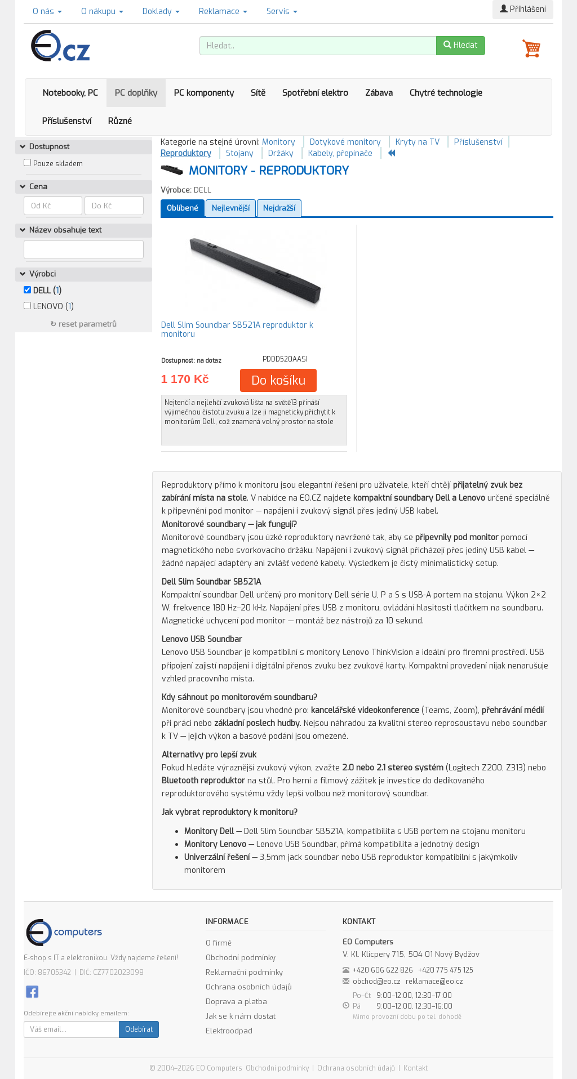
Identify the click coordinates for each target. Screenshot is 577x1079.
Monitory (278, 142)
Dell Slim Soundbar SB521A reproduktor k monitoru (237, 329)
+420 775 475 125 (445, 970)
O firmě (219, 943)
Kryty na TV (418, 142)
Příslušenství (66, 121)
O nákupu (102, 11)
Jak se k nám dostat (241, 1016)
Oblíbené (182, 208)
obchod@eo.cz (377, 981)
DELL (202, 190)
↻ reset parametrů (83, 324)
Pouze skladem (58, 163)
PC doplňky (136, 93)
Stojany (240, 153)
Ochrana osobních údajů (249, 987)
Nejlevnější (231, 208)
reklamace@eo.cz (434, 981)
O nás (47, 11)
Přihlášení (523, 9)
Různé (120, 121)
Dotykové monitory (345, 142)
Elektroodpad (229, 1031)
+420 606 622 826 (383, 970)
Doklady (161, 11)
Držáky (281, 153)
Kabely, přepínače (340, 153)
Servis (282, 11)
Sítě (258, 93)
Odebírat (139, 1029)
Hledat (460, 45)
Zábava (379, 93)
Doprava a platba (236, 1001)
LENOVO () (49, 306)
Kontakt (415, 1068)
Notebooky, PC (70, 93)
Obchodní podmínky (241, 957)
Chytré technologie (446, 93)
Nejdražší (279, 208)
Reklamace (223, 11)
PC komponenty (204, 93)
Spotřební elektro (315, 93)
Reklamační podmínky (244, 972)
